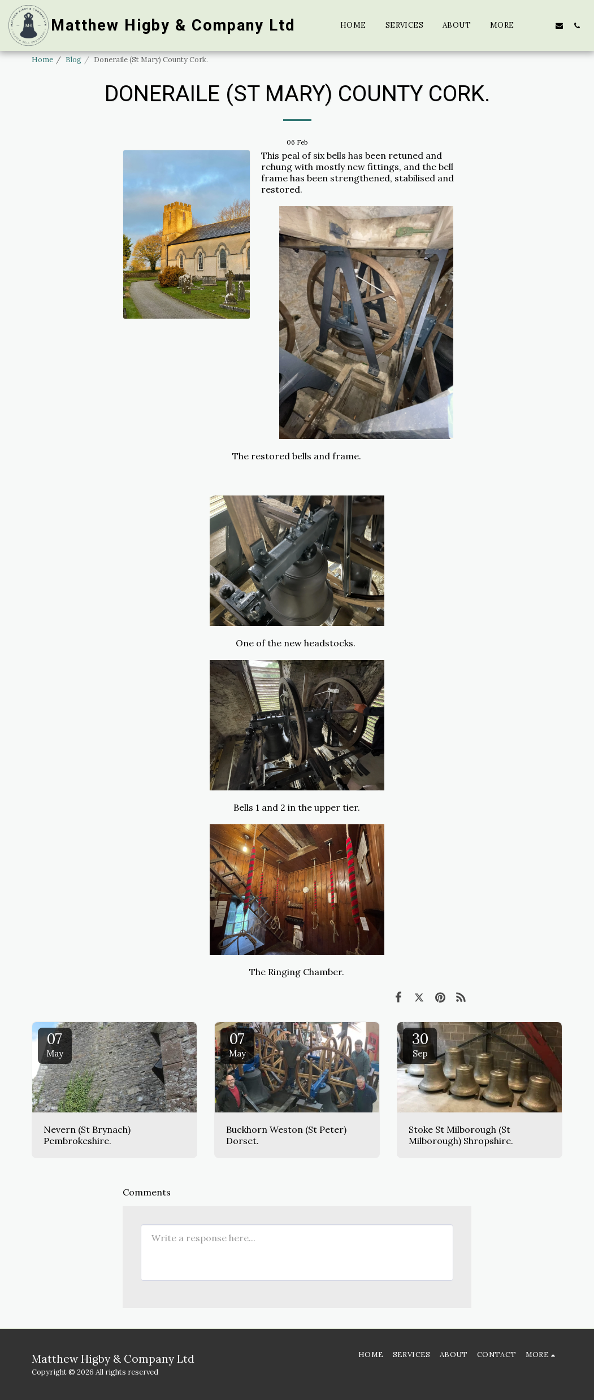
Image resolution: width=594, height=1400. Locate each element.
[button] (542, 25)
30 (420, 1044)
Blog (73, 59)
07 (55, 1044)
